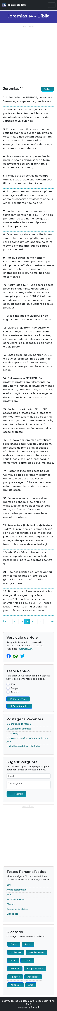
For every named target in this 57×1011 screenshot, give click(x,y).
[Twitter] (22, 656)
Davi (9, 884)
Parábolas (15, 984)
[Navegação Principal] (51, 5)
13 (21, 621)
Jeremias (14, 968)
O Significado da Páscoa (19, 723)
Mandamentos (36, 952)
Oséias (13, 944)
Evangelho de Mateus (17, 909)
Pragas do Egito (35, 968)
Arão (30, 984)
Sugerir (16, 794)
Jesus (9, 894)
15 (33, 621)
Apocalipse (33, 976)
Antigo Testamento (16, 889)
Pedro (28, 944)
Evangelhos (12, 913)
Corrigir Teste (18, 699)
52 (46, 621)
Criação (27, 960)
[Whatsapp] (16, 656)
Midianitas (15, 952)
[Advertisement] (28, 56)
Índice (47, 89)
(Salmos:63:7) (26, 648)
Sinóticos (15, 976)
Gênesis (10, 904)
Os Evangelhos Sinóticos (19, 728)
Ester (13, 960)
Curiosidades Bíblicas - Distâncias (23, 746)
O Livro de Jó (13, 733)
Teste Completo (19, 706)
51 (40, 621)
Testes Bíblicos (14, 5)
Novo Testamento (15, 899)
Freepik (35, 1007)
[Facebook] (9, 656)
